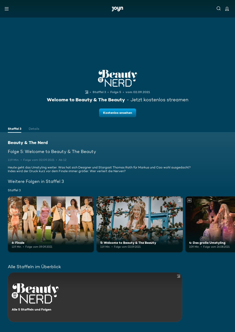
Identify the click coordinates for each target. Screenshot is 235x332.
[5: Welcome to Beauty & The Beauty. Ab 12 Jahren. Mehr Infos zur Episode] (139, 224)
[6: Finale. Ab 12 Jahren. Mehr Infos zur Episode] (51, 224)
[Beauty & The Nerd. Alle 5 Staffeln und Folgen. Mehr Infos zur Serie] (95, 297)
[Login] (227, 8)
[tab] (14, 129)
